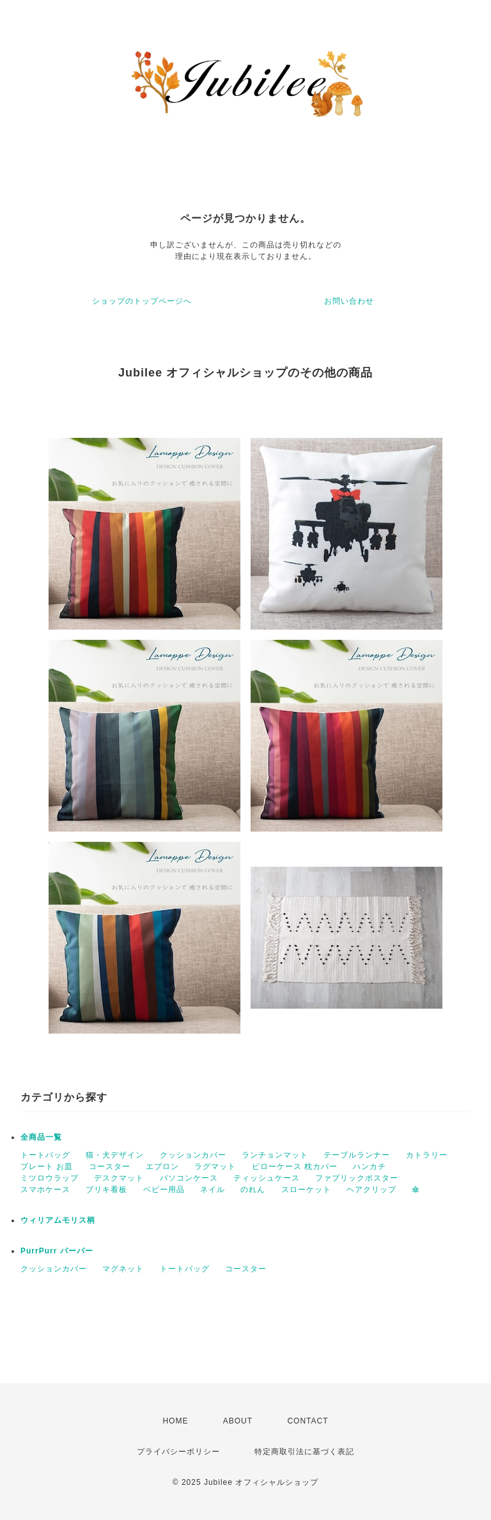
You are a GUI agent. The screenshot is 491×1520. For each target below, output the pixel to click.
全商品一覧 (41, 1137)
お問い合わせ (349, 301)
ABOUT (238, 1420)
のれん (252, 1189)
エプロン (162, 1166)
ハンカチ (369, 1166)
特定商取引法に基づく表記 (304, 1451)
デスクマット (119, 1178)
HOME (175, 1420)
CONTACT (307, 1420)
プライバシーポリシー (178, 1451)
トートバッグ (45, 1155)
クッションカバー (193, 1155)
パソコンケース (189, 1178)
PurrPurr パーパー (56, 1250)
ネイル (212, 1189)
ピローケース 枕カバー (295, 1166)
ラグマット (215, 1166)
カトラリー (427, 1155)
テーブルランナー (356, 1155)
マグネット (123, 1268)
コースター (109, 1166)
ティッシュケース (266, 1178)
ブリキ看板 (106, 1189)
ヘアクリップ (371, 1189)
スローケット (306, 1189)
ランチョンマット (275, 1155)
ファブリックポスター (356, 1178)
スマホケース (45, 1189)
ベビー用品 (164, 1189)
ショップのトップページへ (142, 301)
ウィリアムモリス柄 (57, 1220)
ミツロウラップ (49, 1178)
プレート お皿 (46, 1166)
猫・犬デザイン (115, 1155)
